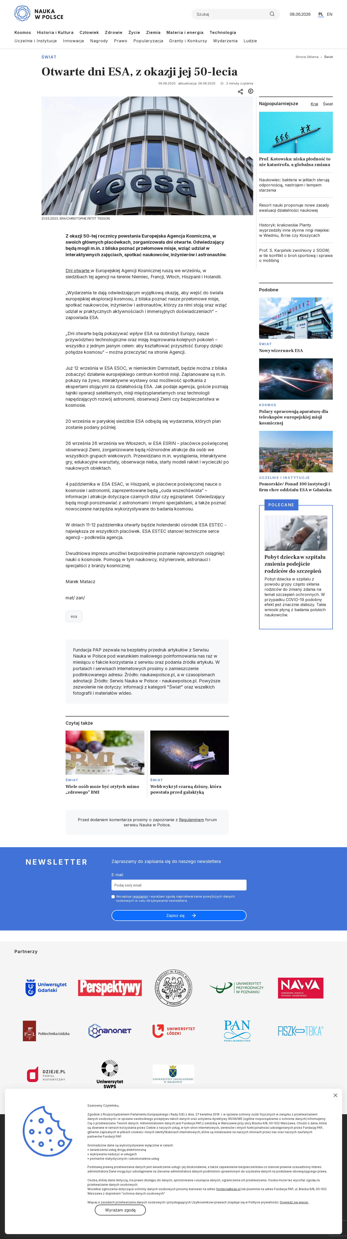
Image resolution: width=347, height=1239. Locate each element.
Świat (49, 57)
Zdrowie (114, 32)
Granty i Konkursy (188, 40)
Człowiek (89, 32)
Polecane (281, 504)
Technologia (222, 32)
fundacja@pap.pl (228, 1189)
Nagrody (99, 40)
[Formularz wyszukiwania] (236, 14)
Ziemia (153, 32)
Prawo (120, 40)
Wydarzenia (225, 40)
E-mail (117, 874)
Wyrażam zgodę (120, 1210)
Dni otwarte (78, 270)
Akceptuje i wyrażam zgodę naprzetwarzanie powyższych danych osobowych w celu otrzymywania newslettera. (175, 898)
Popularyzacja (148, 40)
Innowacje (73, 40)
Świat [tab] (328, 103)
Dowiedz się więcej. (294, 1202)
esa (74, 616)
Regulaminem (191, 819)
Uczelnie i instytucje (284, 477)
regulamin (140, 896)
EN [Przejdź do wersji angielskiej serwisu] (330, 14)
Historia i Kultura (55, 32)
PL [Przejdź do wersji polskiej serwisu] (321, 14)
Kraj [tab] (314, 103)
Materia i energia (185, 32)
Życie (134, 32)
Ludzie (250, 40)
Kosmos (22, 32)
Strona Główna (307, 57)
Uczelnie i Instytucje (35, 40)
